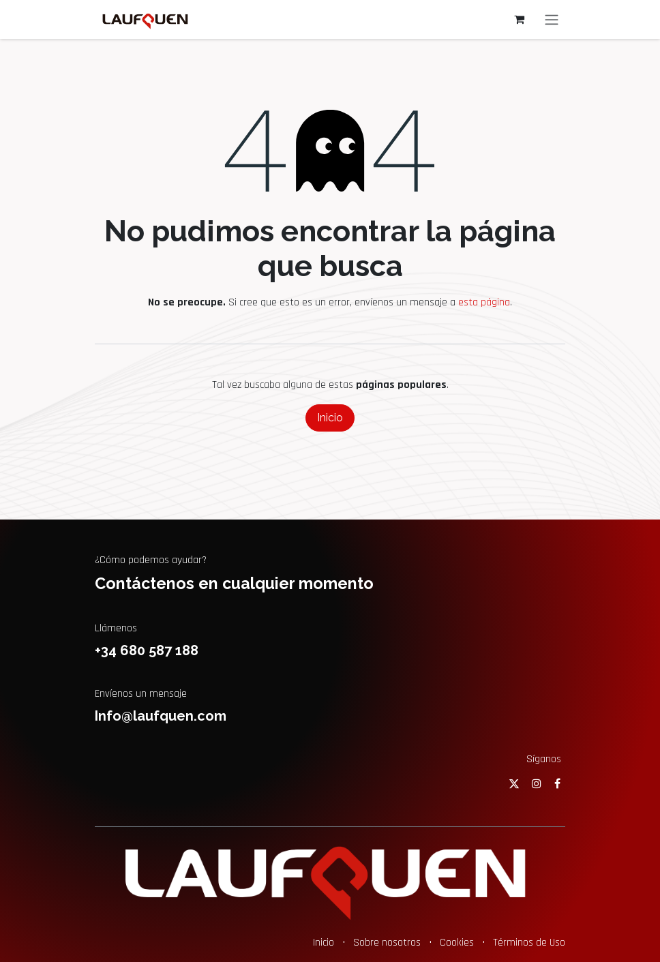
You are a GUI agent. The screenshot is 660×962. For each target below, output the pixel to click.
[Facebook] (557, 783)
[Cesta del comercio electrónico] (518, 19)
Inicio (330, 417)
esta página (484, 302)
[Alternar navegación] (551, 19)
